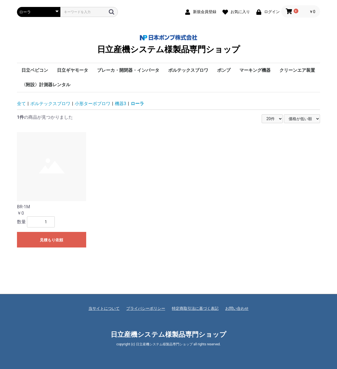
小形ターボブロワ (92, 103)
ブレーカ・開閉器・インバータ (128, 70)
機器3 (120, 103)
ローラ (137, 103)
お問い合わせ (237, 308)
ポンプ (224, 70)
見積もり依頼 (51, 240)
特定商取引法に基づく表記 (195, 308)
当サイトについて (104, 308)
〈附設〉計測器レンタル (45, 84)
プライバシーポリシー (145, 308)
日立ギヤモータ (72, 70)
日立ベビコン (34, 70)
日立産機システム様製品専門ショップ (168, 44)
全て (21, 103)
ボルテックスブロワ (188, 70)
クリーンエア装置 (297, 70)
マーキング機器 (255, 70)
